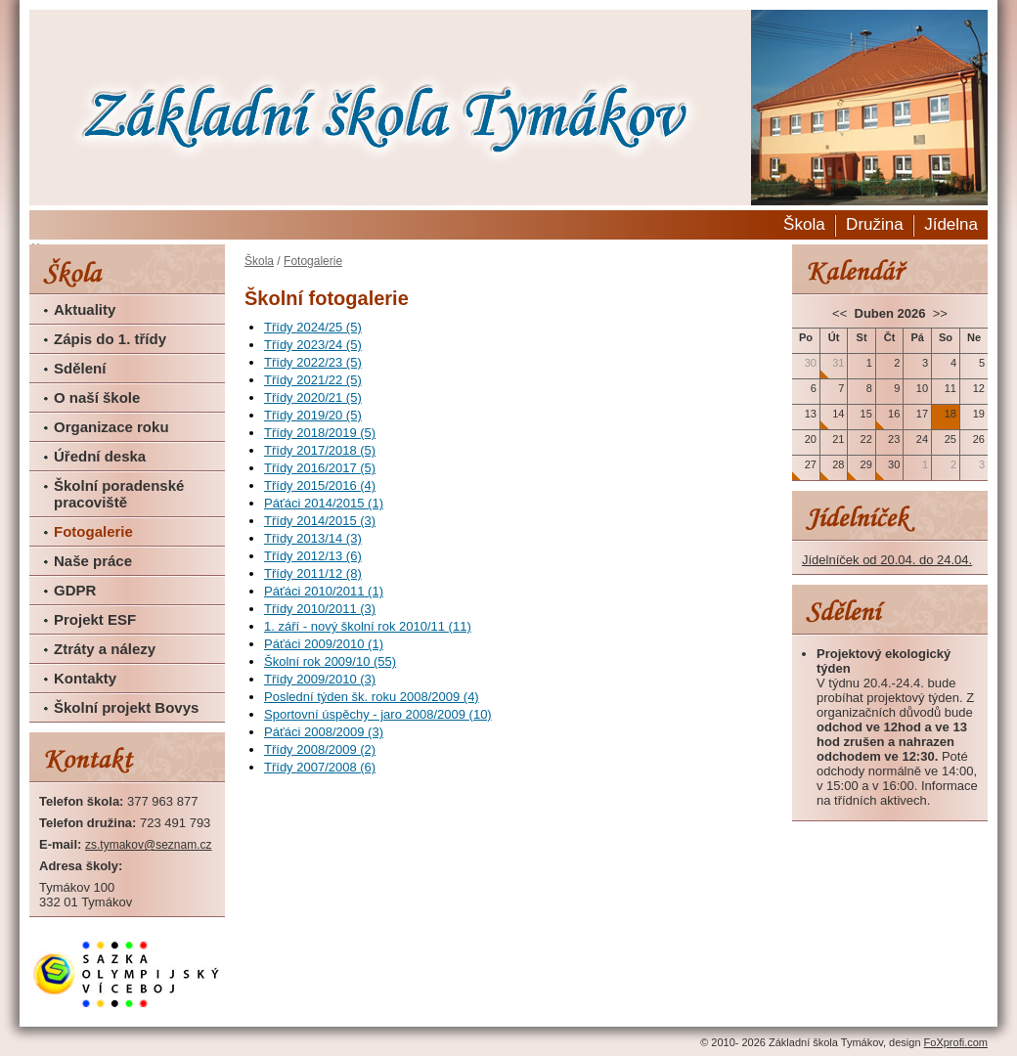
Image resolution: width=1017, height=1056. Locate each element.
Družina (875, 224)
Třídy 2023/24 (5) (313, 344)
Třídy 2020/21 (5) (313, 397)
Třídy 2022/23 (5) (313, 362)
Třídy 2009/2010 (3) (320, 679)
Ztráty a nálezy (104, 648)
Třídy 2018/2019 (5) (320, 432)
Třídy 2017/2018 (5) (320, 450)
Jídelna (951, 224)
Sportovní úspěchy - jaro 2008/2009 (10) (378, 714)
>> (938, 313)
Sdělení (80, 368)
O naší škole (97, 397)
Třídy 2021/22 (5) (313, 380)
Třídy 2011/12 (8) (313, 573)
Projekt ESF (95, 619)
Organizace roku (111, 426)
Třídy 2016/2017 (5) (320, 468)
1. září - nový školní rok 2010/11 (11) (367, 626)
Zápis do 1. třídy (110, 338)
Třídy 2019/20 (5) (313, 415)
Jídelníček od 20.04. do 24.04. (887, 559)
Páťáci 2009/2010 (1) (323, 644)
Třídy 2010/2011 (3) (320, 608)
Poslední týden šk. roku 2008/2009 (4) (371, 696)
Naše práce (93, 560)
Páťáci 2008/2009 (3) (323, 732)
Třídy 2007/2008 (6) (320, 767)
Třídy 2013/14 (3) (313, 538)
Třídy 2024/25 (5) (313, 327)
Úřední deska (100, 456)
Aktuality (84, 309)
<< (841, 313)
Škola (804, 224)
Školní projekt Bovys (126, 707)
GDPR (75, 590)
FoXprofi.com (956, 1042)
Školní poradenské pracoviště (119, 493)
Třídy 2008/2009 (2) (320, 749)
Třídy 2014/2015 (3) (320, 520)
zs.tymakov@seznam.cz (148, 845)
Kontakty (85, 678)
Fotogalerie (93, 531)
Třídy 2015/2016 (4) (320, 485)
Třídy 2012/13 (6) (313, 556)
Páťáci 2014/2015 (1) (323, 503)
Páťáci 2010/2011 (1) (323, 591)
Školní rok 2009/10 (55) (330, 661)
